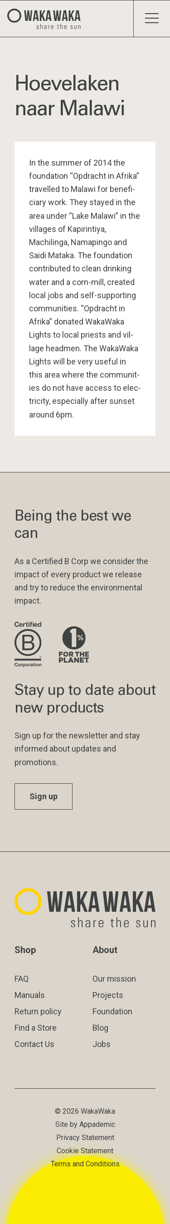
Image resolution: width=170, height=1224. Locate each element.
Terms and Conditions (85, 1164)
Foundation (112, 1011)
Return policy (38, 1011)
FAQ (22, 978)
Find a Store (36, 1027)
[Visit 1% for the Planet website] (74, 645)
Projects (107, 995)
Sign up (43, 796)
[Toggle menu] (151, 18)
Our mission (114, 978)
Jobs (101, 1044)
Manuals (30, 995)
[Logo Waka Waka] (47, 18)
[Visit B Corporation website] (29, 645)
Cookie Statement (85, 1150)
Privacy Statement (85, 1137)
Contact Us (34, 1044)
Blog (100, 1027)
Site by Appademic (85, 1124)
